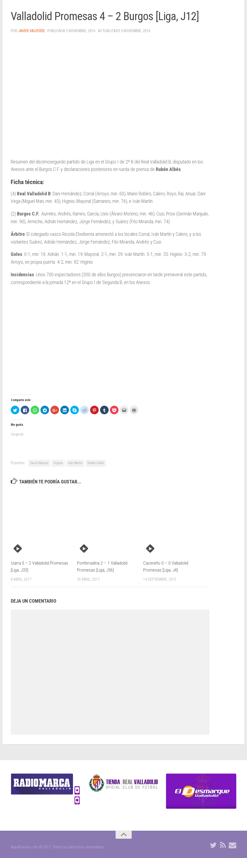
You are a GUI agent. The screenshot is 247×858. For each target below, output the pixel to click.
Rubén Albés (95, 463)
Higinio (58, 463)
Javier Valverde (32, 31)
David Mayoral (39, 463)
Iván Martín (75, 463)
